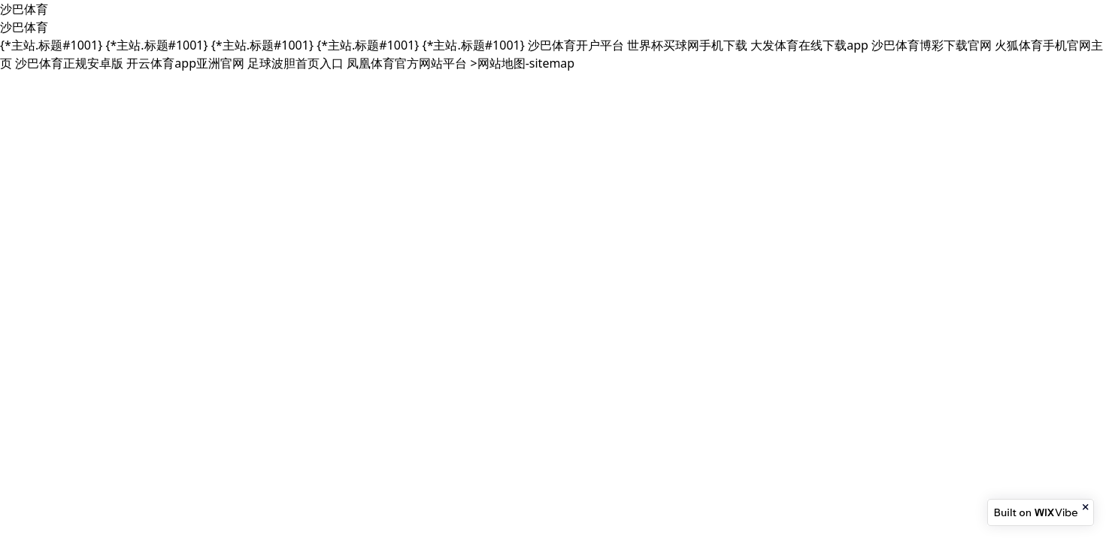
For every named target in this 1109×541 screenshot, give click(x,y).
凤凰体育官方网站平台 (407, 63)
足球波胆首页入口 (295, 63)
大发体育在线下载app (809, 45)
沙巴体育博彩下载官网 (931, 45)
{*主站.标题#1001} (51, 45)
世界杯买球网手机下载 (687, 45)
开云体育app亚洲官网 (185, 63)
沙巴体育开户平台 (576, 45)
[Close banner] (1086, 507)
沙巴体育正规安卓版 (69, 63)
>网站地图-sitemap (523, 63)
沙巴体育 (24, 9)
